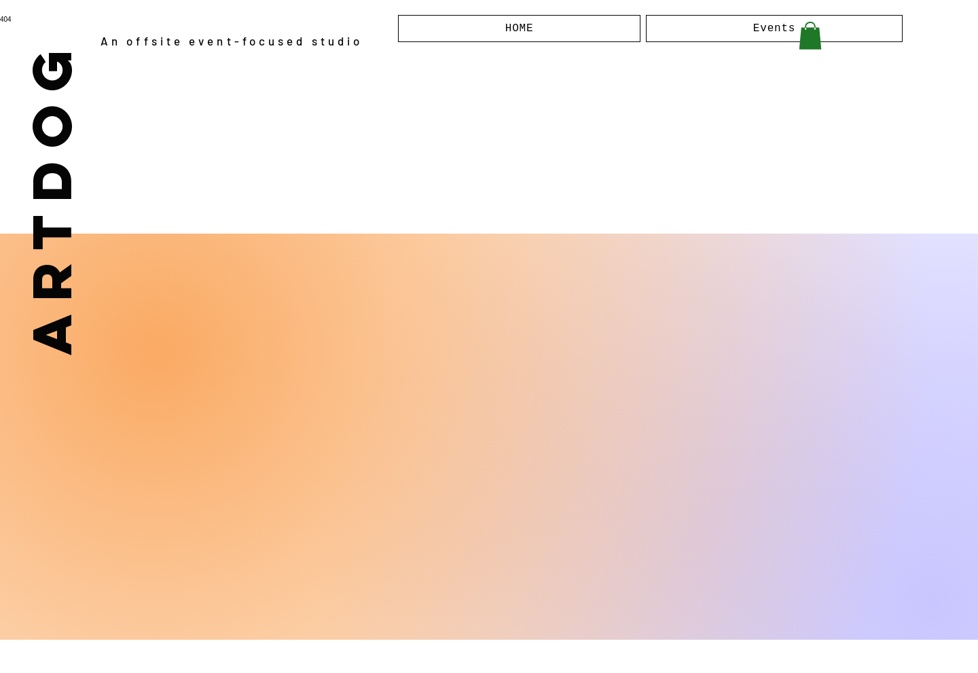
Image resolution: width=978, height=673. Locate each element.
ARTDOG (51, 196)
